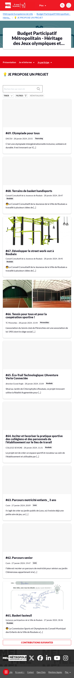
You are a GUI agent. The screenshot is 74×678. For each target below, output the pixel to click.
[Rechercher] (62, 5)
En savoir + (19, 672)
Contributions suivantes (37, 642)
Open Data (41, 672)
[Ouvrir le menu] (6, 672)
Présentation (9, 62)
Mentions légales (55, 672)
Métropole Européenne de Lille (18, 13)
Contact (30, 672)
